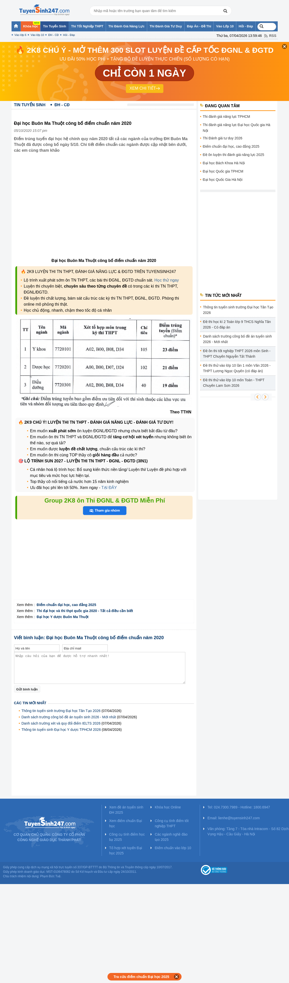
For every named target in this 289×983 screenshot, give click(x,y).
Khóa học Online (168, 807)
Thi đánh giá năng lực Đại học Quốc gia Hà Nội (236, 128)
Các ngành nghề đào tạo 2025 (171, 837)
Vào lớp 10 (37, 34)
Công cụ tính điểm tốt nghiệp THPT (172, 823)
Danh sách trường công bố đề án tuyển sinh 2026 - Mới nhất (69, 717)
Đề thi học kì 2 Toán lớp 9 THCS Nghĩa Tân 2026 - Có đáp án (237, 324)
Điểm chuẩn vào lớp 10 (173, 848)
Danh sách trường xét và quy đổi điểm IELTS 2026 (61, 723)
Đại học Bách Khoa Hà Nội (224, 163)
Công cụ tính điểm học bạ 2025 (127, 837)
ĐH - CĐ (53, 34)
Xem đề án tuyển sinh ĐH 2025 (126, 809)
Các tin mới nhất (30, 703)
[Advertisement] (104, 564)
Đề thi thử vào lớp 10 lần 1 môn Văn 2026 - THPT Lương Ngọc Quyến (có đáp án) (237, 368)
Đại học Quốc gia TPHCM (223, 171)
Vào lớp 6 (20, 34)
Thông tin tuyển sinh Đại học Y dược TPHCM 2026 (61, 730)
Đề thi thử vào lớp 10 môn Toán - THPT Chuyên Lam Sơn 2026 (234, 383)
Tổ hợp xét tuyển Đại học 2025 (125, 850)
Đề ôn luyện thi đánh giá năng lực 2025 (233, 155)
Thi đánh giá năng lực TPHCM (226, 117)
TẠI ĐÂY (108, 487)
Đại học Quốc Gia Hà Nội (223, 180)
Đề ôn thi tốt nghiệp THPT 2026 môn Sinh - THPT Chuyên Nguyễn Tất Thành (237, 353)
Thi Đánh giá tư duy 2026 (223, 138)
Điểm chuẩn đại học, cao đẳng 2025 (231, 146)
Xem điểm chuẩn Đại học (125, 823)
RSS (272, 36)
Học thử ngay (166, 280)
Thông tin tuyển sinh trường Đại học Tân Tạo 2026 (61, 711)
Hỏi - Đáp (69, 34)
